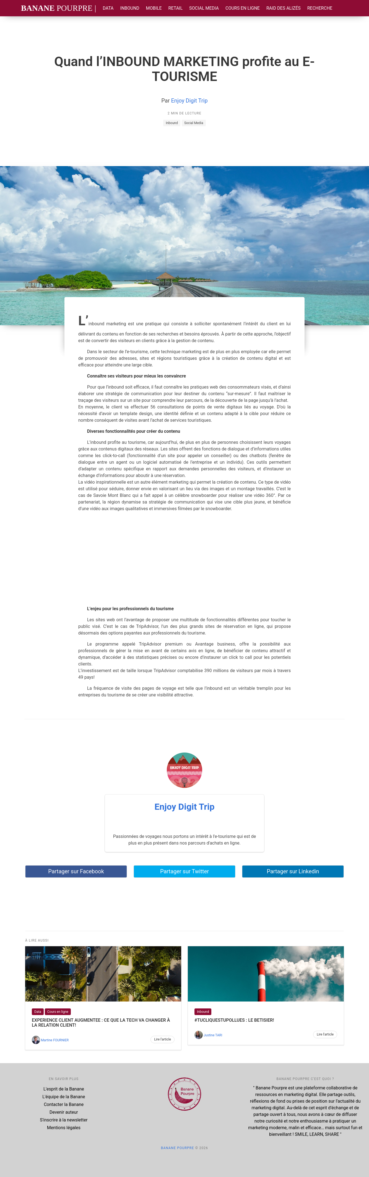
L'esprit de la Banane (63, 1089)
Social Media (204, 8)
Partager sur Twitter (184, 871)
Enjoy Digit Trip (189, 100)
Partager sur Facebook (76, 871)
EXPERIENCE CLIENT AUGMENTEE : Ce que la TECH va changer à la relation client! (101, 1023)
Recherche (319, 8)
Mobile (154, 8)
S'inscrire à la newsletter (63, 1120)
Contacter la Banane (64, 1104)
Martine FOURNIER (55, 1040)
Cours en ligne (242, 8)
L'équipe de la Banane (63, 1096)
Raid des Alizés (283, 8)
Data (108, 8)
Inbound (129, 8)
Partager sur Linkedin (293, 871)
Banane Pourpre (177, 1148)
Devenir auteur (64, 1112)
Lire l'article (162, 1039)
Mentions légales (63, 1127)
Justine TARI (213, 1035)
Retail (175, 8)
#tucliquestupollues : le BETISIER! (234, 1020)
